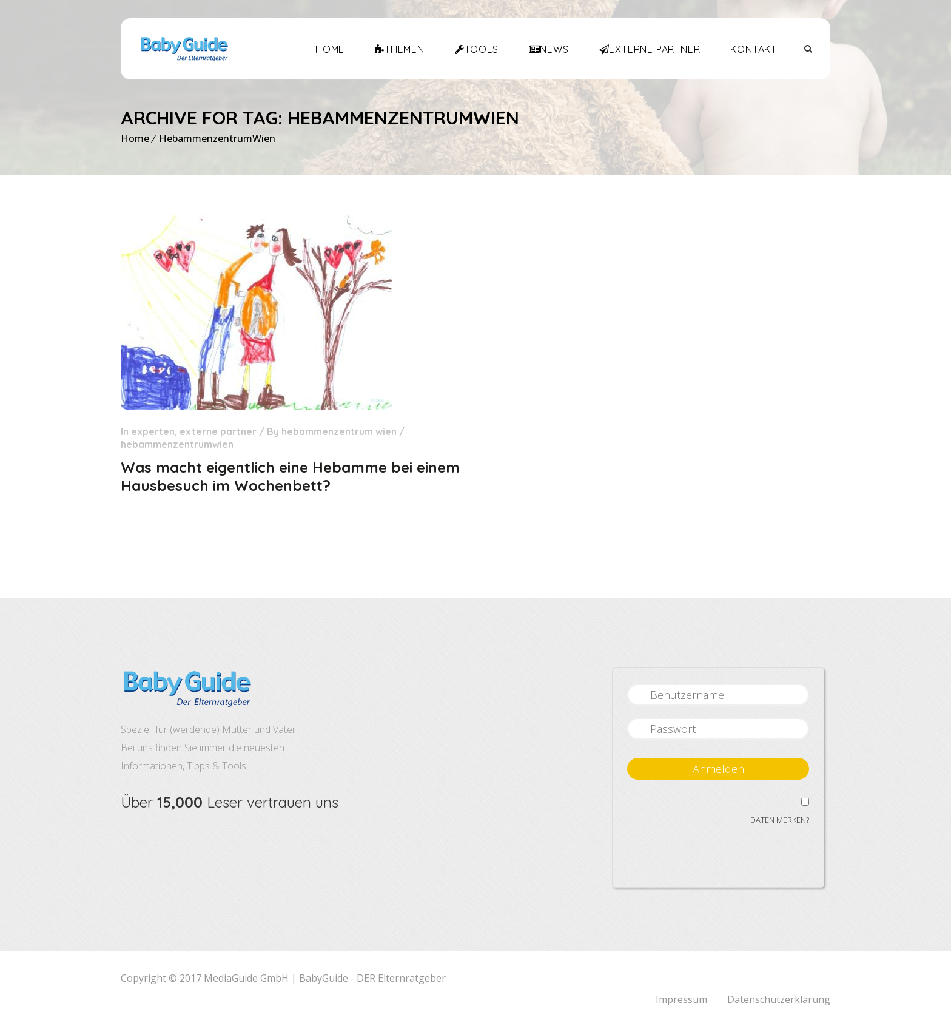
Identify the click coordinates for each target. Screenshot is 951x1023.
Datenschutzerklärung (778, 999)
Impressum (681, 999)
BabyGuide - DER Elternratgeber (372, 978)
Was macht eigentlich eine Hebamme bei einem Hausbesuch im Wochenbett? (290, 476)
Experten (153, 431)
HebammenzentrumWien (217, 138)
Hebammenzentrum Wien (339, 431)
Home (135, 138)
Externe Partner (218, 431)
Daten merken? (779, 819)
